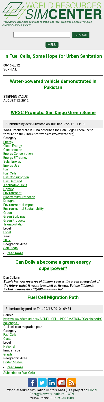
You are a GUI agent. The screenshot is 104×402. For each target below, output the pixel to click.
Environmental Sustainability (23, 208)
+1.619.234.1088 (62, 398)
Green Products (14, 220)
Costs (7, 338)
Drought (9, 201)
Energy (8, 142)
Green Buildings (14, 216)
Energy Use (11, 165)
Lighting (9, 189)
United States (13, 362)
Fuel (6, 169)
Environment (12, 193)
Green (7, 212)
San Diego (10, 248)
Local (7, 232)
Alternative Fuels (15, 185)
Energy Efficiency (15, 157)
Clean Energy (12, 146)
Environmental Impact (19, 205)
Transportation (13, 224)
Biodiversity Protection (19, 197)
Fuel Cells (10, 173)
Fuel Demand (12, 181)
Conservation (12, 150)
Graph (7, 354)
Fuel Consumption (16, 177)
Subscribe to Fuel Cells (19, 373)
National (9, 346)
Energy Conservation (18, 153)
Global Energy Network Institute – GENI (63, 392)
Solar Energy (12, 161)
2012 (7, 240)
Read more (15, 253)
